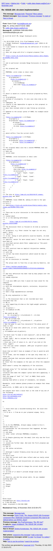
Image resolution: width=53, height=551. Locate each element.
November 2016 (7, 5)
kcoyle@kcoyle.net (24, 23)
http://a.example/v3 (11, 182)
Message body (19, 14)
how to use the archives (15, 541)
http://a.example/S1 (14, 76)
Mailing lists (15, 3)
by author (6, 539)
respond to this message (21, 535)
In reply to (46, 16)
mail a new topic (37, 535)
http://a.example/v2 (11, 178)
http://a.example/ (10, 317)
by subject (45, 537)
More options (38, 14)
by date (30, 537)
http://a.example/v (29, 85)
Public (23, 3)
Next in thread (8, 18)
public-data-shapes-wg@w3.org (38, 3)
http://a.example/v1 (11, 175)
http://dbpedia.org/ (10, 398)
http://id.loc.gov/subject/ (13, 394)
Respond (29, 14)
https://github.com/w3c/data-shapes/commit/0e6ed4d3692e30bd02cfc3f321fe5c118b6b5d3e (23, 267)
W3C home (5, 3)
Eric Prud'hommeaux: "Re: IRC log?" (30, 522)
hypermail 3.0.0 (28, 545)
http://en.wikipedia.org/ (12, 396)
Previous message (35, 16)
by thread (37, 537)
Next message (23, 16)
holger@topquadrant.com (28, 43)
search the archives (32, 541)
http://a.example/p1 (18, 79)
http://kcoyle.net (23, 501)
